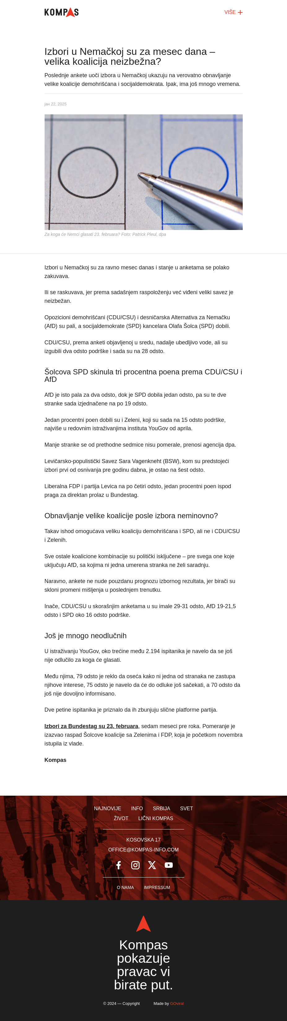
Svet (186, 808)
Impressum (157, 887)
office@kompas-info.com (143, 849)
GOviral (177, 1003)
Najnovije (107, 808)
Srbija (161, 808)
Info (137, 808)
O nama (125, 887)
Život (121, 818)
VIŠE (233, 12)
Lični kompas (155, 818)
